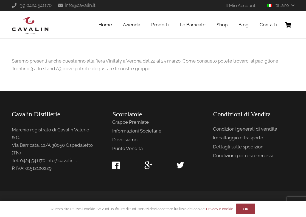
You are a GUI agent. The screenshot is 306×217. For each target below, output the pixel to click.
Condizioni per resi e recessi (243, 155)
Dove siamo (124, 139)
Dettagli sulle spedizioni (239, 147)
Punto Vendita (127, 148)
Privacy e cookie (219, 209)
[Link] (30, 25)
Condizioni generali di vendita (245, 129)
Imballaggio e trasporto (238, 137)
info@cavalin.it (61, 160)
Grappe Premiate (130, 122)
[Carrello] (288, 24)
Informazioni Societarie (136, 131)
